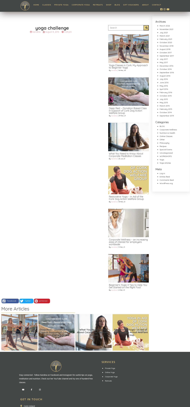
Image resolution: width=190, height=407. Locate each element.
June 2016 (164, 82)
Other (162, 139)
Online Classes (166, 136)
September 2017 (167, 56)
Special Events (166, 149)
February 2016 (166, 92)
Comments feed (167, 180)
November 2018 (166, 46)
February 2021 (166, 39)
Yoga (162, 159)
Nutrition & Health (167, 133)
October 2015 (166, 96)
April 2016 (164, 89)
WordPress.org (166, 183)
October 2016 (166, 69)
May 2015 (164, 102)
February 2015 (166, 109)
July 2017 (164, 59)
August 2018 (165, 49)
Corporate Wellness (168, 129)
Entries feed (165, 177)
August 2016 (165, 76)
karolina (114, 71)
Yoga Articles (165, 163)
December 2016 (166, 66)
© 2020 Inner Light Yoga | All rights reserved (95, 400)
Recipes (163, 146)
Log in (162, 173)
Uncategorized (166, 153)
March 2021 (165, 36)
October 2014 (166, 112)
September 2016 (167, 72)
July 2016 (164, 79)
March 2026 (165, 26)
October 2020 (166, 42)
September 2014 (167, 116)
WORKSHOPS (166, 156)
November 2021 (166, 29)
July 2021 (164, 32)
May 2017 (164, 62)
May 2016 (164, 86)
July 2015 (164, 99)
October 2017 (166, 52)
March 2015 (165, 106)
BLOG (162, 126)
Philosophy (164, 143)
